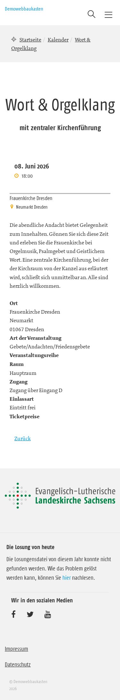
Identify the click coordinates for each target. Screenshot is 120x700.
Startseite (30, 39)
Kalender (58, 39)
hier (66, 577)
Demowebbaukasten (24, 8)
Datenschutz (18, 664)
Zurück (22, 438)
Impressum (16, 648)
